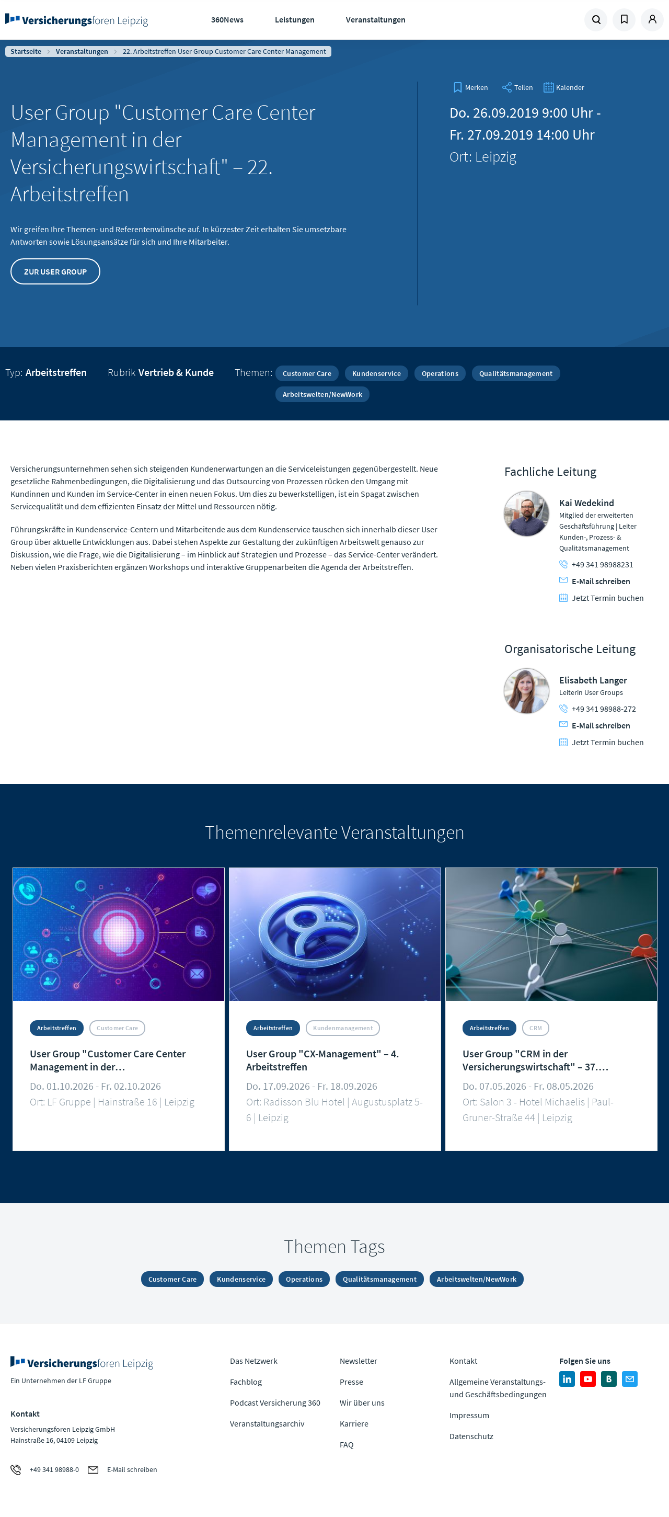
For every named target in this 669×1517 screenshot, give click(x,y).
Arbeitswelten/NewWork (322, 394)
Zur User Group (55, 271)
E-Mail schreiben (594, 581)
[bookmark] (470, 87)
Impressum (469, 1415)
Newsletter (358, 1360)
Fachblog (246, 1381)
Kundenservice (376, 373)
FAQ (347, 1444)
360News (227, 19)
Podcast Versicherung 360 (275, 1402)
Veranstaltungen (376, 19)
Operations (440, 373)
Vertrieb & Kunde (176, 372)
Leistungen (295, 19)
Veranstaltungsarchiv (267, 1423)
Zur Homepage (78, 20)
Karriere (354, 1423)
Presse (351, 1381)
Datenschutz (471, 1436)
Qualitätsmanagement (516, 373)
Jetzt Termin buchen (601, 597)
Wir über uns (362, 1402)
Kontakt (463, 1360)
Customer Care (307, 373)
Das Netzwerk (254, 1360)
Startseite (25, 51)
